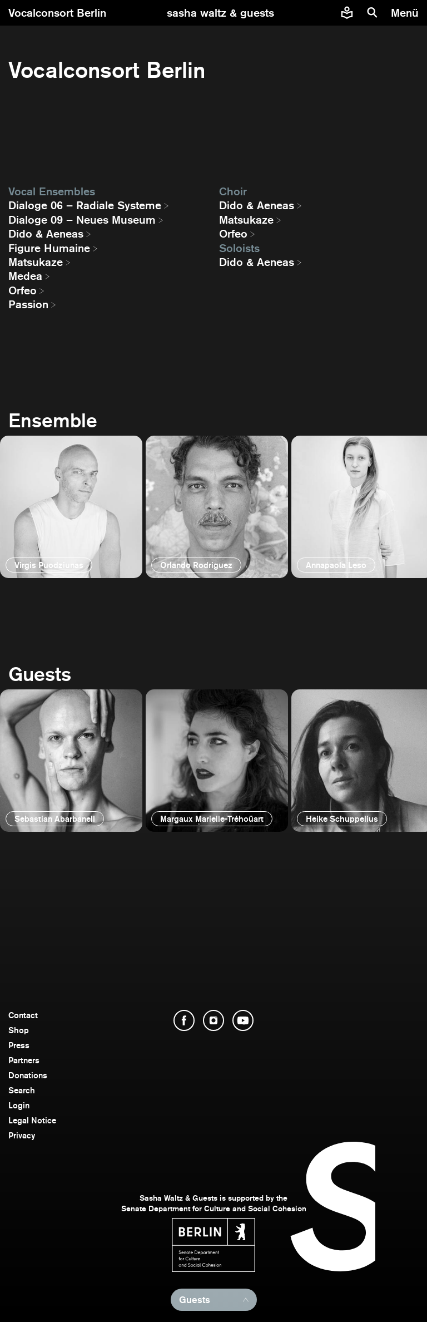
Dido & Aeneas (45, 233)
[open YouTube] (243, 1020)
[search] (372, 13)
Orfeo (22, 290)
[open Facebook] (184, 1020)
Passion (28, 304)
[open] (71, 507)
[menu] (406, 13)
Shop (18, 1030)
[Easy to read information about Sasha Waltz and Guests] (347, 13)
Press (18, 1045)
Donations (27, 1075)
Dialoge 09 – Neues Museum (82, 220)
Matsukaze (35, 262)
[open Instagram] (213, 1020)
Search (21, 1090)
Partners (23, 1060)
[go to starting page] (220, 13)
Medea (25, 276)
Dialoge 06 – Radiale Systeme (84, 205)
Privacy (21, 1135)
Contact (23, 1015)
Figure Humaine (49, 248)
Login (18, 1105)
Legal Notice (32, 1120)
